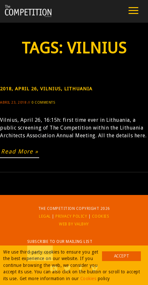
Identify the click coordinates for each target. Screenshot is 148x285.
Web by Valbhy (74, 224)
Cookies (100, 216)
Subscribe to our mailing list (60, 241)
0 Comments (43, 102)
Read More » (19, 151)
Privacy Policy (71, 216)
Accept (121, 255)
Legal (45, 216)
